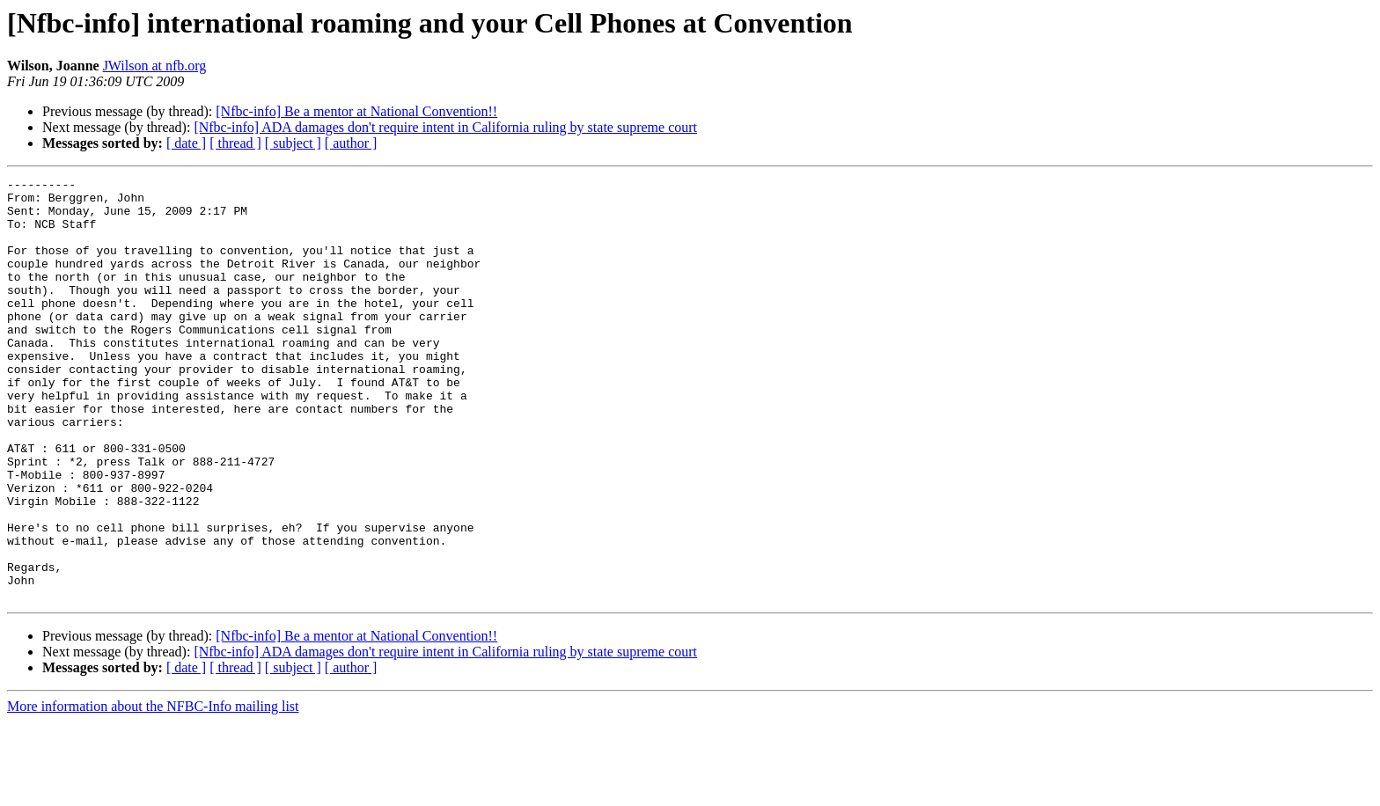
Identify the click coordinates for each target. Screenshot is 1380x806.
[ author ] (351, 143)
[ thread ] (235, 143)
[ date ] (186, 143)
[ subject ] (293, 143)
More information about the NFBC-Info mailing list (153, 790)
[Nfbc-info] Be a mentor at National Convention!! (356, 111)
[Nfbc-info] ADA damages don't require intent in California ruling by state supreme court (445, 127)
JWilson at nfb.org (155, 65)
